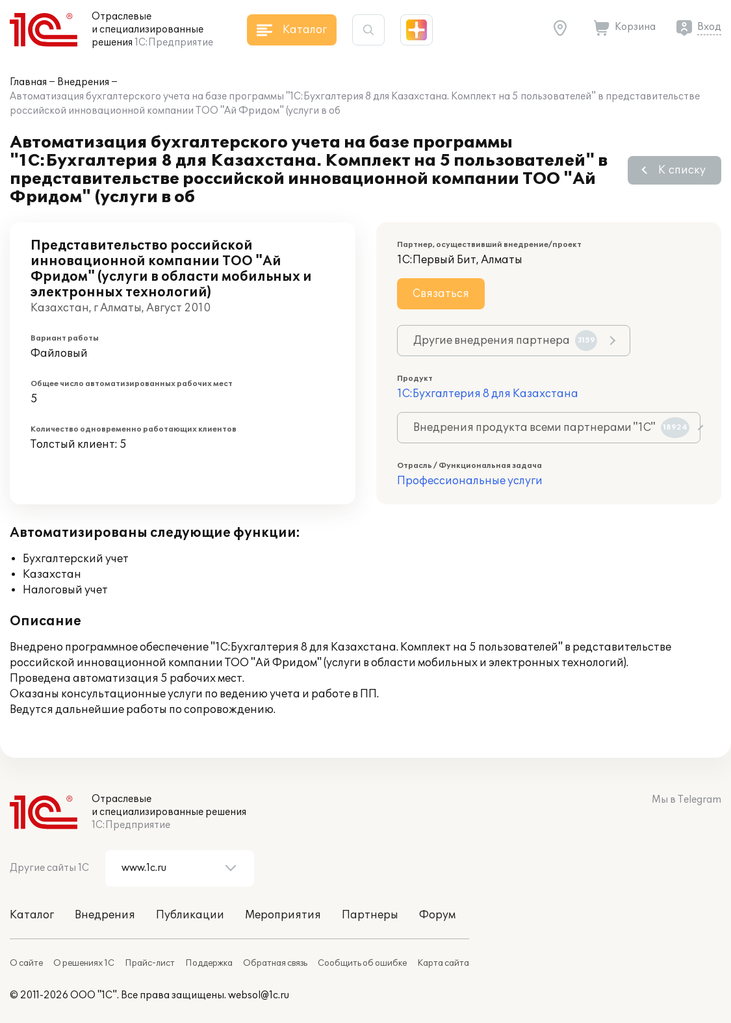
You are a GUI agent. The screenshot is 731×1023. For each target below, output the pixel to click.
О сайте (26, 963)
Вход (709, 26)
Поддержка (209, 963)
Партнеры (370, 915)
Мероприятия (283, 915)
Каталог (32, 915)
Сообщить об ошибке (362, 963)
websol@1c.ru (258, 995)
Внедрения (83, 82)
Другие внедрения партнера (505, 340)
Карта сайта (443, 963)
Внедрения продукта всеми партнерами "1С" (551, 427)
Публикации (190, 915)
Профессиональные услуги (470, 480)
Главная (28, 82)
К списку (682, 170)
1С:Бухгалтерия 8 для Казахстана (487, 393)
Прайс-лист (150, 963)
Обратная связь (275, 963)
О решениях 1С (83, 963)
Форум (437, 915)
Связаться (441, 293)
